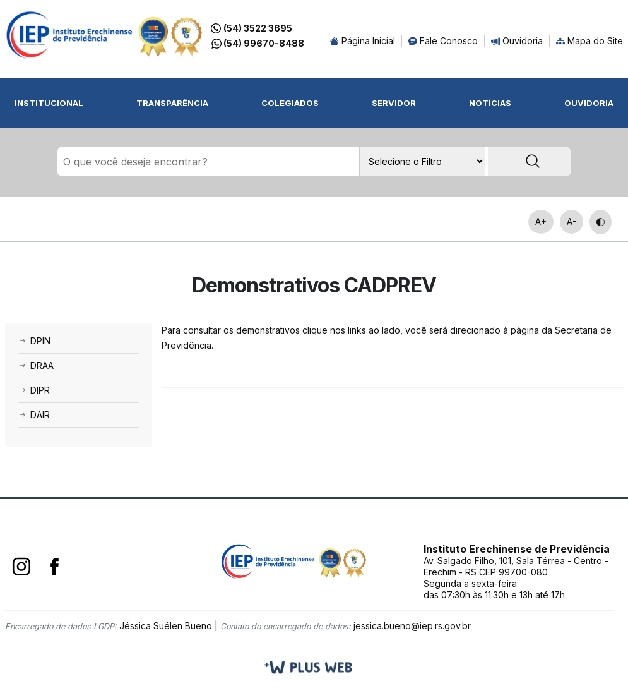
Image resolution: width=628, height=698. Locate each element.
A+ (541, 221)
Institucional (49, 103)
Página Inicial (362, 40)
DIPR (34, 390)
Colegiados (290, 103)
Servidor (394, 103)
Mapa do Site (589, 40)
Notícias (490, 103)
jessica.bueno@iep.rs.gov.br (412, 625)
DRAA (36, 365)
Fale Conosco (443, 40)
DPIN (34, 340)
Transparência (172, 103)
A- (571, 221)
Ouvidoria (517, 40)
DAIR (34, 414)
